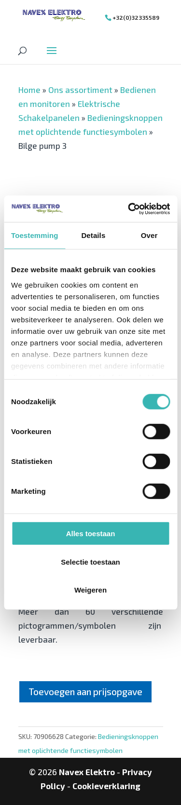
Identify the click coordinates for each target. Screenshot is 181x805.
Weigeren (90, 590)
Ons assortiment (80, 89)
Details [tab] (93, 235)
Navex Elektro (87, 772)
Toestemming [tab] (34, 235)
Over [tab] (149, 235)
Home (29, 89)
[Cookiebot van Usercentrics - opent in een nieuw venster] (129, 208)
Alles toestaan (90, 533)
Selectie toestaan (90, 561)
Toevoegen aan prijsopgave (85, 691)
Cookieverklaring (106, 786)
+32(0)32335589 (135, 17)
